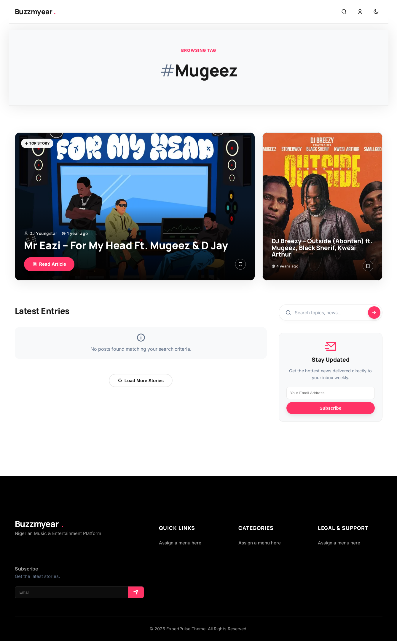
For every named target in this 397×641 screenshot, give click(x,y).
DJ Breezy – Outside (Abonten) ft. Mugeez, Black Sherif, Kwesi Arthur (322, 248)
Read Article (49, 264)
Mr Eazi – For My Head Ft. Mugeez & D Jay (126, 245)
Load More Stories (141, 380)
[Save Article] (240, 264)
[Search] (374, 312)
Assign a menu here (180, 543)
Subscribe (330, 408)
